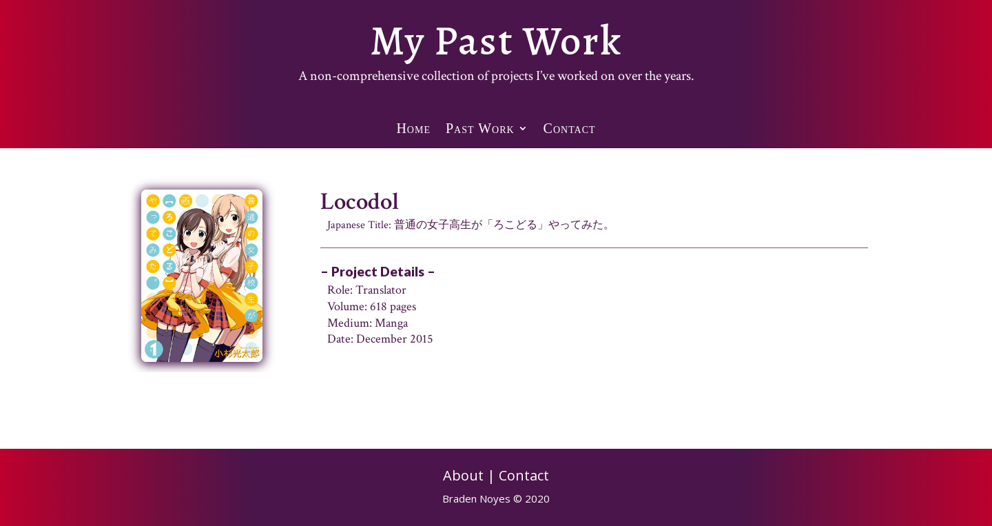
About (463, 475)
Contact (570, 132)
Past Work (480, 132)
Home (413, 132)
